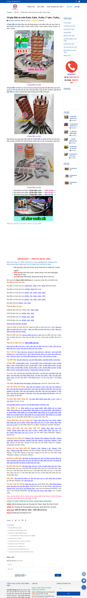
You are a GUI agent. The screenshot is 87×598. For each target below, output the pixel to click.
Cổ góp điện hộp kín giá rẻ (15, 527)
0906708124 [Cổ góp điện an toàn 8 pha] (16, 1)
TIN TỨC (69, 7)
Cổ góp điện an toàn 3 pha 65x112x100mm (19, 541)
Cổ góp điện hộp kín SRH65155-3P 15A (18, 549)
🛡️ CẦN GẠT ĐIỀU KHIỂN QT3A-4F (17, 533)
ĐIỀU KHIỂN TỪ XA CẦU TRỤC (70, 51)
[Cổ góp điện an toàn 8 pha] (14, 24)
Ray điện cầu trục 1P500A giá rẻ (16, 546)
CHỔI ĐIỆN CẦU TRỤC (69, 26)
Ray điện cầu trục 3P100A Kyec (16, 543)
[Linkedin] (19, 520)
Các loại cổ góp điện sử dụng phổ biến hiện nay (20, 552)
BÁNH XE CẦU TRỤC (69, 35)
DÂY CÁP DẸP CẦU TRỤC (70, 47)
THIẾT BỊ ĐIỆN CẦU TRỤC (55, 7)
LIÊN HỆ (76, 7)
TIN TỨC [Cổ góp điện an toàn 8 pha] (16, 12)
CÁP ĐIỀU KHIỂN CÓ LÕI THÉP (70, 40)
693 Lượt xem (25, 20)
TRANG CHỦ (31, 7)
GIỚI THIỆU (40, 7)
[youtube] (79, 1)
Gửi (58, 575)
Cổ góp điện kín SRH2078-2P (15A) (17, 530)
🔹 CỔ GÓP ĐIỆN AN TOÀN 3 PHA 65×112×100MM (21, 535)
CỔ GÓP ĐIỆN (67, 23)
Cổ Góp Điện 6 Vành (73, 183)
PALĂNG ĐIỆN (67, 32)
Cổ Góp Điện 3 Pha (73, 169)
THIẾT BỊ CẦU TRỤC (69, 44)
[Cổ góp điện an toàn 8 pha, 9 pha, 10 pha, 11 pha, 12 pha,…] (15, 6)
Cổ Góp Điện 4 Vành (73, 176)
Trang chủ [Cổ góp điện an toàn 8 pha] (9, 12)
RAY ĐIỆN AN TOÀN (69, 29)
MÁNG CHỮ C (67, 55)
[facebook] (76, 1)
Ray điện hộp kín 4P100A (14, 538)
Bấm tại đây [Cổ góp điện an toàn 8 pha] (49, 194)
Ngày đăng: (10, 20)
